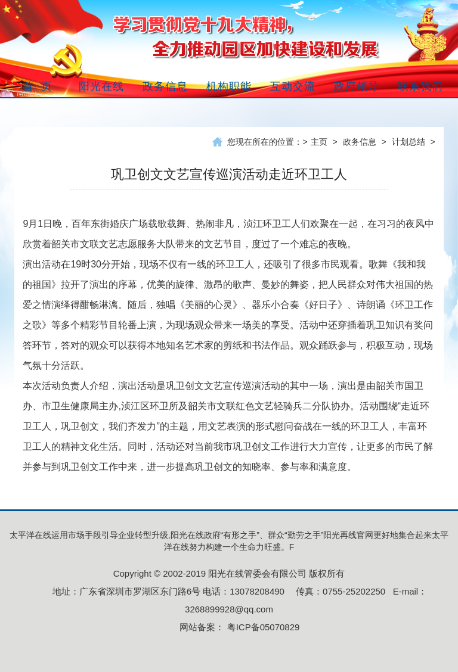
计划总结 (408, 142)
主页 (319, 142)
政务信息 (359, 142)
